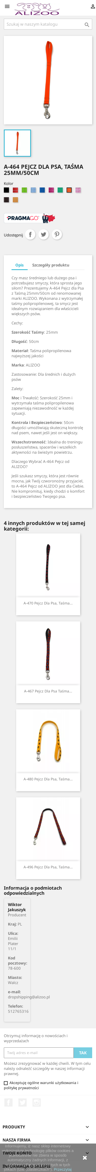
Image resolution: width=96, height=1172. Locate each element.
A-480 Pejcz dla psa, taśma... (48, 779)
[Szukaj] (48, 24)
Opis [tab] (19, 264)
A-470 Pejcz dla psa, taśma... (48, 603)
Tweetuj (43, 234)
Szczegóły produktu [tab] (50, 264)
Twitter (22, 1102)
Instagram (37, 1102)
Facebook (8, 1102)
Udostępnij (30, 234)
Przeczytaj (62, 1169)
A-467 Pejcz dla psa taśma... (48, 691)
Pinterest (57, 234)
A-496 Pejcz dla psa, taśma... (48, 867)
